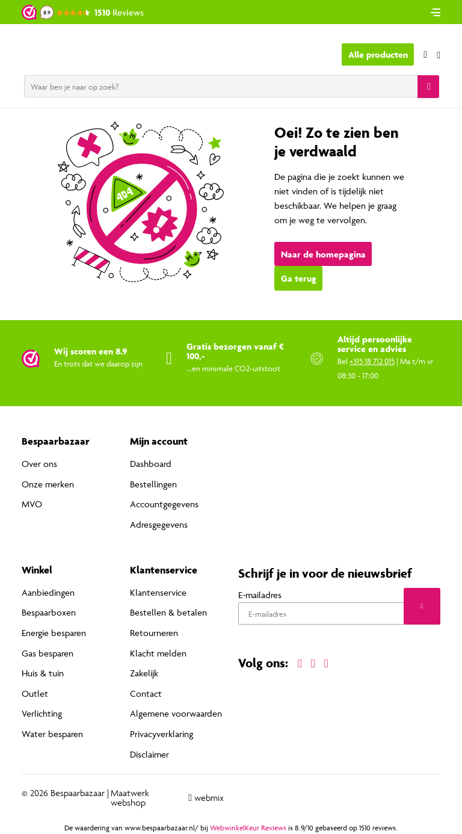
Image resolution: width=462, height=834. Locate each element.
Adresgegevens (159, 524)
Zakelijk (144, 673)
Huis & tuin (43, 673)
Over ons (39, 463)
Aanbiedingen (48, 592)
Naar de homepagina (323, 254)
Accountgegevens (164, 504)
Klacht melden (158, 653)
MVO (32, 504)
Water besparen (52, 734)
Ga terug (298, 278)
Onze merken (48, 484)
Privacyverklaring (161, 734)
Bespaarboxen (49, 612)
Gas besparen (47, 653)
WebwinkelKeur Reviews (248, 827)
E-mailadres (260, 595)
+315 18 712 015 (372, 361)
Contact (146, 693)
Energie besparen (54, 632)
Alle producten (378, 54)
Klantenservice (158, 592)
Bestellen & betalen (168, 612)
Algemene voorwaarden (176, 713)
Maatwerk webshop (130, 798)
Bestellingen (153, 484)
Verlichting (42, 713)
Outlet (35, 693)
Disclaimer (149, 754)
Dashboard (150, 463)
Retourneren (154, 632)
